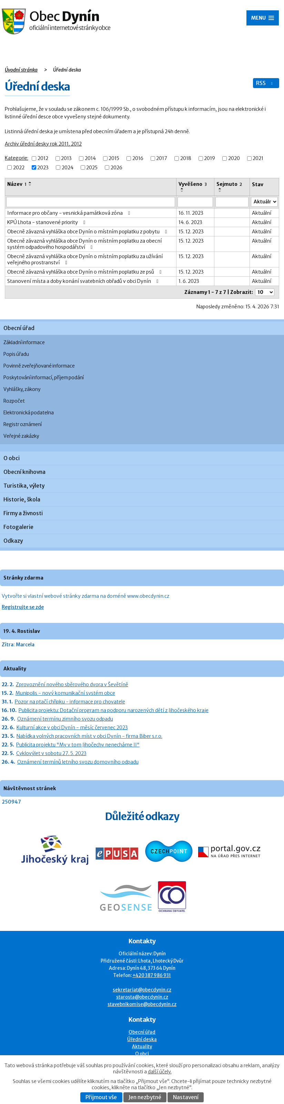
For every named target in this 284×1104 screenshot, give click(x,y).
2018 (185, 159)
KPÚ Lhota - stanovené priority (47, 222)
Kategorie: (16, 158)
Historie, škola (21, 499)
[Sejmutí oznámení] (231, 202)
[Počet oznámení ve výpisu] (264, 292)
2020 (234, 159)
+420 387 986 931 (151, 975)
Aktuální (261, 213)
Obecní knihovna (24, 472)
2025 (92, 167)
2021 (258, 159)
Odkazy (13, 541)
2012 (43, 159)
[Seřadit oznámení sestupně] (30, 185)
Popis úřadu (16, 354)
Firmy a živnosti (23, 513)
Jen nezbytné (145, 1097)
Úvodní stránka (21, 70)
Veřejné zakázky (21, 436)
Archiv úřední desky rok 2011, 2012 (43, 144)
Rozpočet (14, 401)
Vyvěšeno (193, 184)
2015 (114, 159)
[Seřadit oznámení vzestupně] (30, 182)
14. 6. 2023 (190, 222)
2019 (209, 159)
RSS (265, 83)
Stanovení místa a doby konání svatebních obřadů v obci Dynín (84, 281)
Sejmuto (229, 184)
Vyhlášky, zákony (21, 389)
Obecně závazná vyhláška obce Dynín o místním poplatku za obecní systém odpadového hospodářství (84, 244)
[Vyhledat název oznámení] (90, 202)
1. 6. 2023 (189, 281)
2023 (43, 167)
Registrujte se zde (23, 607)
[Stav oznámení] (264, 202)
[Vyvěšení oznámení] (195, 202)
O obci (11, 458)
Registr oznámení (22, 424)
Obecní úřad (18, 328)
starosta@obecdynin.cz (142, 997)
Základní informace (24, 343)
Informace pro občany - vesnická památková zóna (69, 213)
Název (17, 184)
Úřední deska (142, 1039)
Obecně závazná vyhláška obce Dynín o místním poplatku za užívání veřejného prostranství (85, 259)
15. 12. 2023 (191, 232)
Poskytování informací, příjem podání (43, 378)
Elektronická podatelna (28, 413)
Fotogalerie (18, 527)
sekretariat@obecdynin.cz (142, 990)
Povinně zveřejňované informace (39, 366)
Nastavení (186, 1097)
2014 (90, 159)
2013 (66, 159)
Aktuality (142, 1047)
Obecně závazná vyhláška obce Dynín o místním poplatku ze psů (85, 272)
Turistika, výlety (23, 485)
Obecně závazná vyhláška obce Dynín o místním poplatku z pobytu (88, 232)
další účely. (160, 1072)
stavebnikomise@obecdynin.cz (142, 1004)
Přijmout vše (101, 1097)
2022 (18, 167)
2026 (116, 167)
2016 (137, 159)
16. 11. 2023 (191, 213)
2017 (161, 159)
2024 (67, 167)
